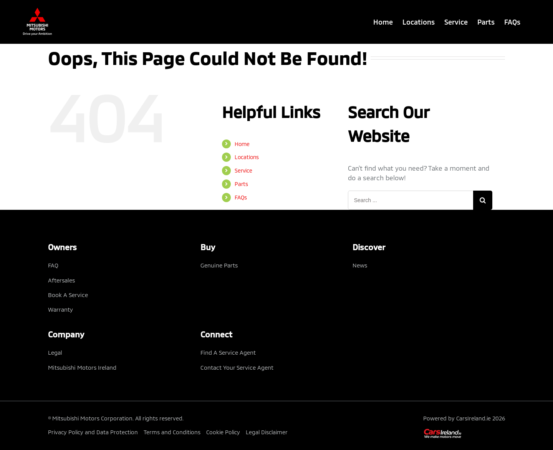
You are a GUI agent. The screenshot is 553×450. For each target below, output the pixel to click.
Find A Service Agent (228, 352)
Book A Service (68, 294)
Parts (241, 184)
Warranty (60, 309)
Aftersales (61, 280)
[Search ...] (411, 200)
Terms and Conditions (172, 432)
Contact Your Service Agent (236, 367)
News (360, 265)
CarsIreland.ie (473, 418)
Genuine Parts (219, 265)
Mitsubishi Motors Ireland (82, 367)
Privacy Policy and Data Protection (93, 432)
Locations (247, 157)
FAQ (53, 265)
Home (242, 144)
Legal (55, 352)
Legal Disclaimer (267, 432)
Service (243, 170)
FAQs (241, 197)
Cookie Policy (223, 432)
